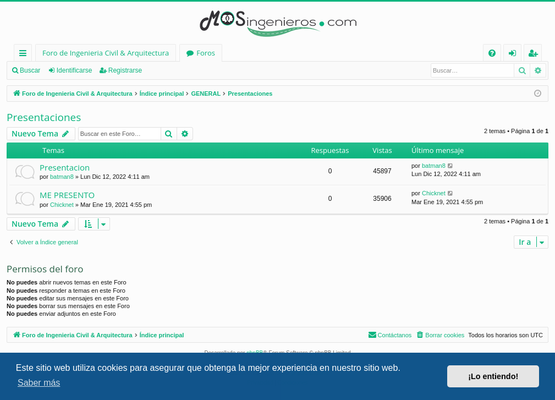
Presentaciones (44, 117)
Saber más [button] (39, 382)
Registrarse (125, 70)
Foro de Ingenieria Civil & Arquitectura (105, 53)
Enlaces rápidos (25, 55)
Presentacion (65, 167)
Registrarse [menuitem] (535, 55)
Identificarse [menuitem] (515, 55)
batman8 (62, 176)
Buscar (30, 70)
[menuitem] (492, 53)
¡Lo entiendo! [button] (493, 376)
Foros (205, 53)
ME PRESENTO (67, 194)
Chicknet (62, 204)
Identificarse (74, 70)
